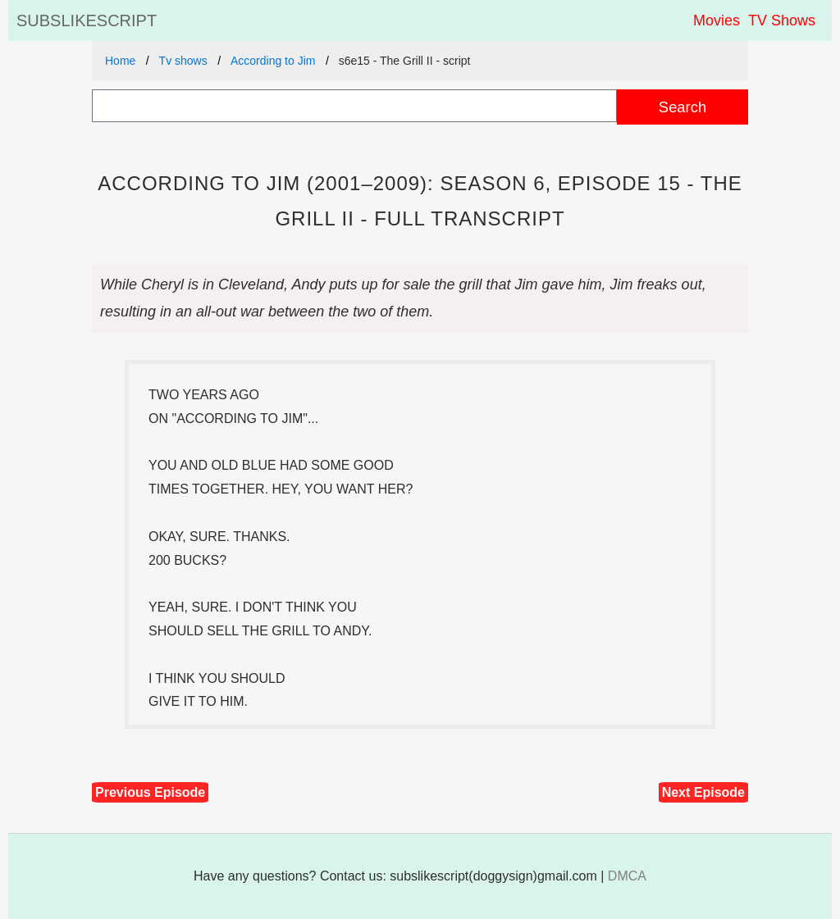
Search (682, 107)
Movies (716, 20)
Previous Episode (150, 792)
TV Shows (781, 20)
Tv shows (183, 60)
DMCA (627, 876)
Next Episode (703, 792)
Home (120, 60)
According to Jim (273, 60)
